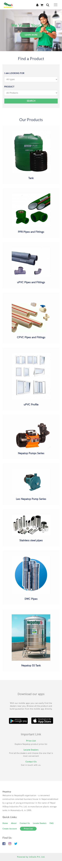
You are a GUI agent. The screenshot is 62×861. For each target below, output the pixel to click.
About (13, 823)
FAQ (51, 823)
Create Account (9, 828)
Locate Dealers (31, 750)
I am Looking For (14, 73)
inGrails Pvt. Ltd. (37, 857)
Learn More (31, 35)
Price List (31, 740)
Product (9, 86)
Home (5, 823)
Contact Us (31, 761)
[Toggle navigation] (56, 4)
